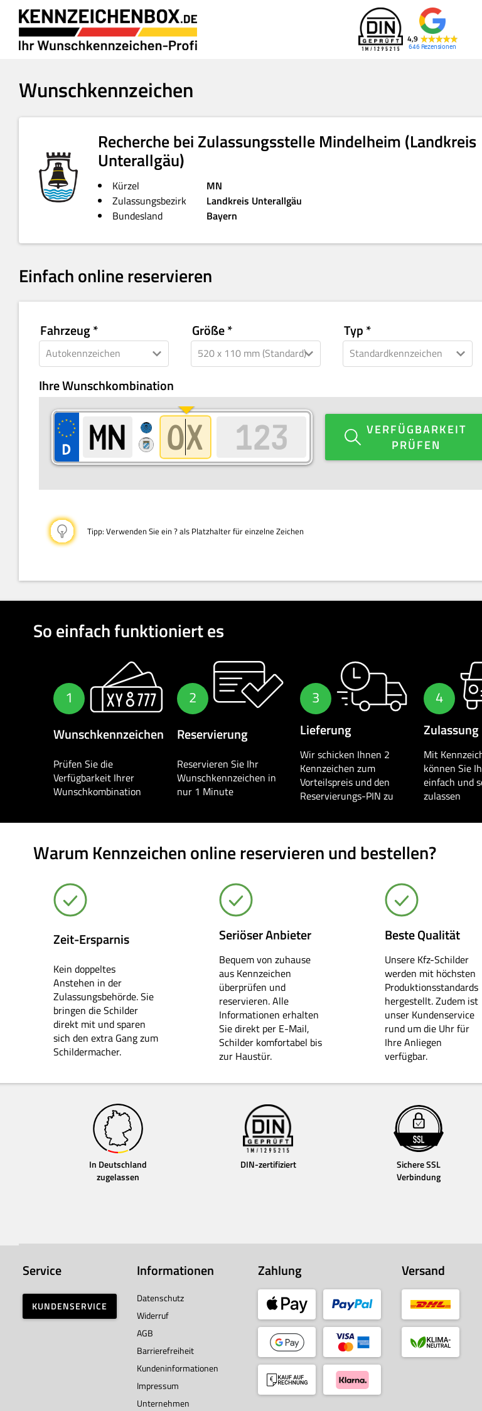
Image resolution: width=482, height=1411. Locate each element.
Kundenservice (69, 1293)
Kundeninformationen (177, 1355)
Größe (208, 331)
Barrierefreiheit (165, 1338)
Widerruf (153, 1302)
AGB (145, 1320)
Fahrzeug (65, 331)
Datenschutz (160, 1285)
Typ (353, 331)
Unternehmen (163, 1390)
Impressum (158, 1373)
